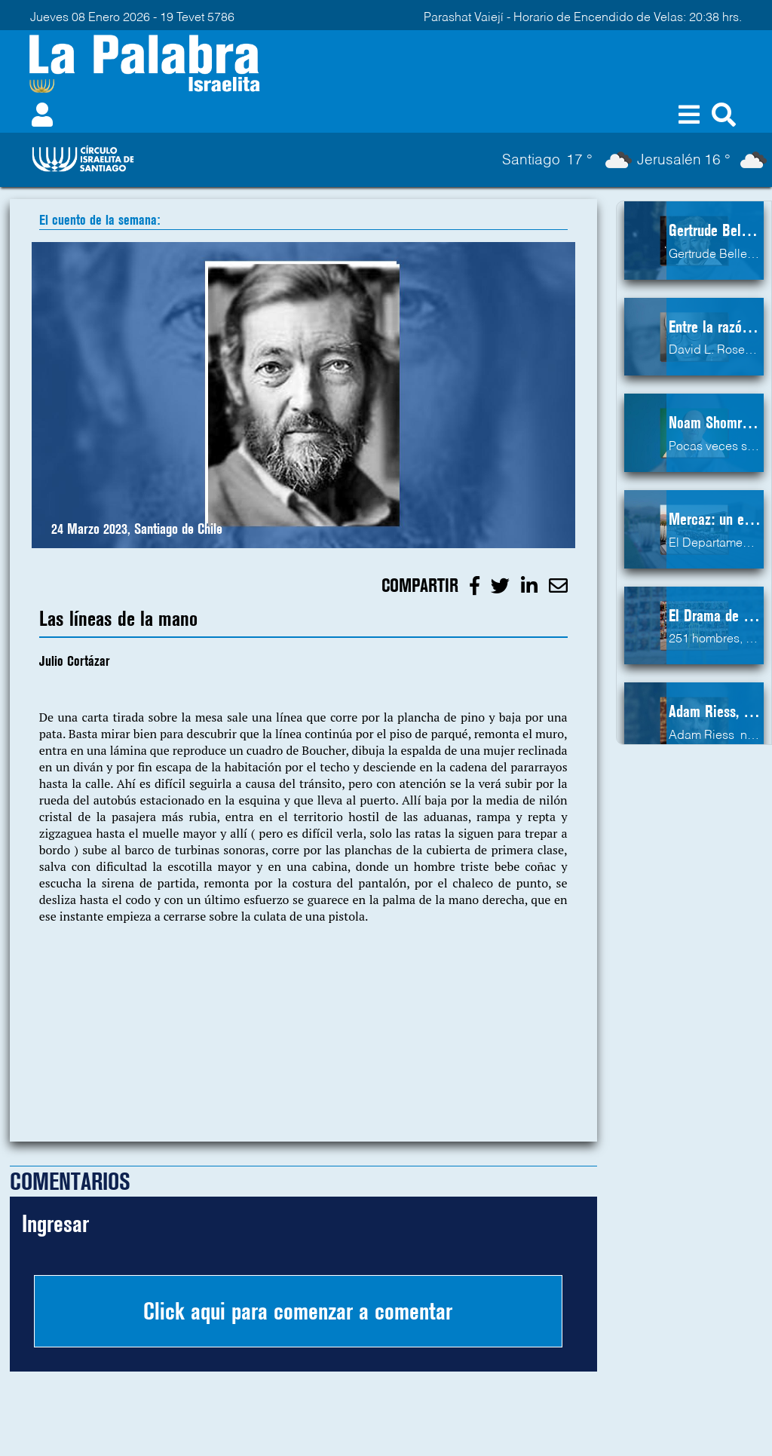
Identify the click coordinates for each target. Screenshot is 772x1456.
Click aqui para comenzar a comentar (297, 1311)
